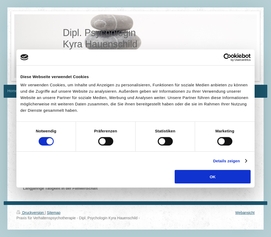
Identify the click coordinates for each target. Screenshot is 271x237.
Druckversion (30, 213)
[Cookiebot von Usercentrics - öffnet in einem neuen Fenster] (227, 57)
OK (213, 177)
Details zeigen (226, 160)
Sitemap (53, 213)
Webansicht (245, 213)
